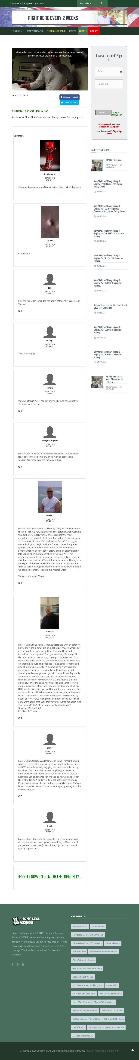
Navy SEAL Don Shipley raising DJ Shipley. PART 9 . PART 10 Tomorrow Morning (108, 258)
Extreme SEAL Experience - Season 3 (106, 1027)
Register (39, 3)
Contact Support (109, 126)
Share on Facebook (69, 97)
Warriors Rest (79, 951)
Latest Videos (98, 926)
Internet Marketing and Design (102, 1050)
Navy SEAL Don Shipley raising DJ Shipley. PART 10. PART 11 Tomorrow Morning (109, 233)
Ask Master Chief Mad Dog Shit (87, 985)
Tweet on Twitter (69, 102)
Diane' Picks (79, 1027)
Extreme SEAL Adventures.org (87, 968)
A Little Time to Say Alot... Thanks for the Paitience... (115, 379)
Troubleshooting (56, 31)
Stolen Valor (112, 985)
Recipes (72, 31)
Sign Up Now (114, 132)
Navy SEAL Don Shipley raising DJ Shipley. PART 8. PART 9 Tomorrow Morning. (108, 283)
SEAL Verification (35, 31)
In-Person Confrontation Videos (88, 935)
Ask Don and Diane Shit (111, 994)
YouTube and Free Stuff (84, 994)
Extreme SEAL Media (114, 1019)
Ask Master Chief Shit (112, 1010)
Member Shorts (80, 926)
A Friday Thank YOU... (114, 160)
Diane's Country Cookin (84, 960)
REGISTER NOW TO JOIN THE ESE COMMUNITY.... (50, 877)
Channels (17, 31)
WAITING (103, 113)
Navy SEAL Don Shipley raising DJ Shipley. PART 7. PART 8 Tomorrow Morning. (108, 330)
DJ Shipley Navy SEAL (83, 1036)
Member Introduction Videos (103, 951)
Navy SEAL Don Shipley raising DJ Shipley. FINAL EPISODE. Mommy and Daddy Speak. (108, 184)
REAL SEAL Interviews (104, 1002)
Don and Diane (113, 943)
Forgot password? (116, 113)
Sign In (28, 3)
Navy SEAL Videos (81, 1002)
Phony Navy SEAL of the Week (87, 943)
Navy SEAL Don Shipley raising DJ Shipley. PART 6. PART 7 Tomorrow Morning (108, 355)
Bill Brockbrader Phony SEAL (86, 1019)
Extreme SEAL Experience (85, 1010)
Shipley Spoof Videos (83, 977)
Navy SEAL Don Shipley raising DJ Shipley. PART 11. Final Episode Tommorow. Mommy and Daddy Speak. (109, 209)
